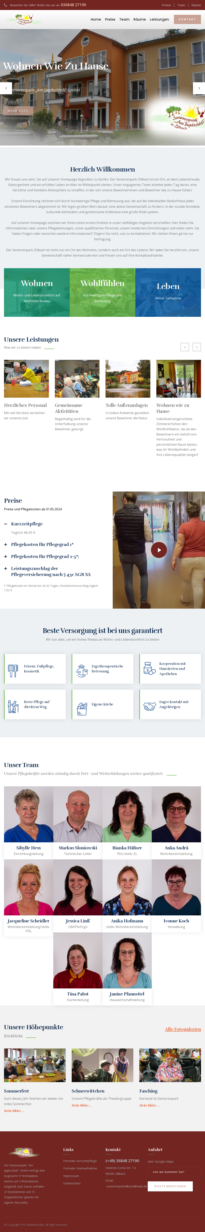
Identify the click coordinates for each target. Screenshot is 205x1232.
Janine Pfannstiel (127, 994)
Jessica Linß (78, 921)
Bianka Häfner (127, 848)
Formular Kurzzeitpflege (80, 1161)
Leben (168, 286)
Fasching (148, 1091)
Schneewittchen (88, 1091)
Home (96, 19)
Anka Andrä (176, 848)
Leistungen (159, 19)
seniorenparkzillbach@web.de (126, 1186)
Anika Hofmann (127, 921)
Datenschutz (72, 1183)
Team (181, 5)
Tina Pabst (78, 994)
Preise (166, 5)
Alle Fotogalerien (183, 1029)
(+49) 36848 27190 (122, 1161)
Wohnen (37, 283)
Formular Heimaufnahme (80, 1168)
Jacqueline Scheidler (28, 921)
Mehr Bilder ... (14, 1111)
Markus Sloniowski (78, 848)
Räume (196, 5)
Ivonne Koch (176, 921)
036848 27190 (73, 4)
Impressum (71, 1176)
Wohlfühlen (102, 283)
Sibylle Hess (28, 848)
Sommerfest (16, 1091)
